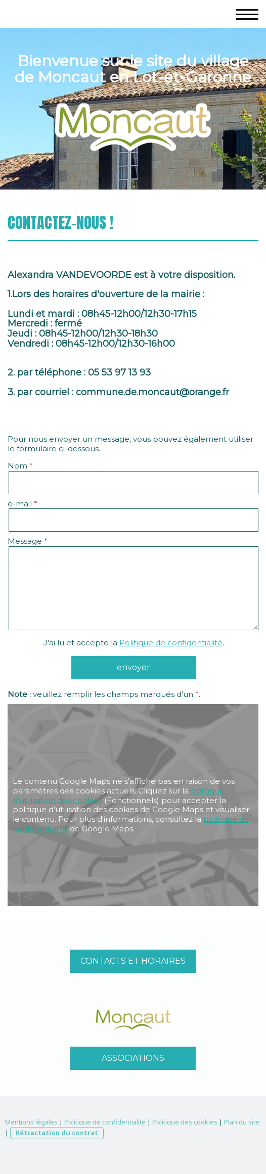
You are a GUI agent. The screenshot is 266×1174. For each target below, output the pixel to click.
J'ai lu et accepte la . (133, 642)
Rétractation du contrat (57, 1132)
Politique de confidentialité (171, 642)
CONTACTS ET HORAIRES (133, 961)
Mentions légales (31, 1121)
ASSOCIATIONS (133, 1058)
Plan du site (241, 1121)
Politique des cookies (184, 1121)
